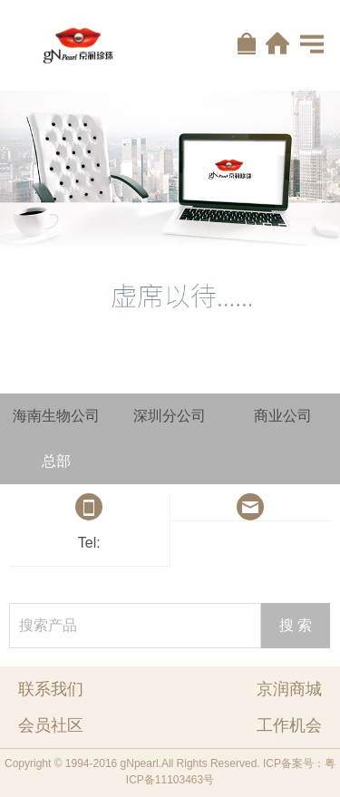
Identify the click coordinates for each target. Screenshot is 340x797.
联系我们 (50, 689)
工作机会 (289, 725)
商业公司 (283, 415)
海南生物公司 (56, 415)
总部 (56, 461)
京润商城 (289, 689)
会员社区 (50, 725)
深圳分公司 (169, 415)
